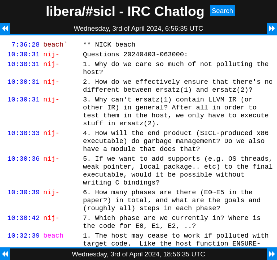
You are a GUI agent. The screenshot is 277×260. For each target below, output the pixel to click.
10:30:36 (23, 173)
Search (222, 10)
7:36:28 (26, 45)
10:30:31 (23, 56)
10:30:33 (23, 144)
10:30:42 (23, 240)
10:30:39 (23, 211)
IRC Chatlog (166, 11)
